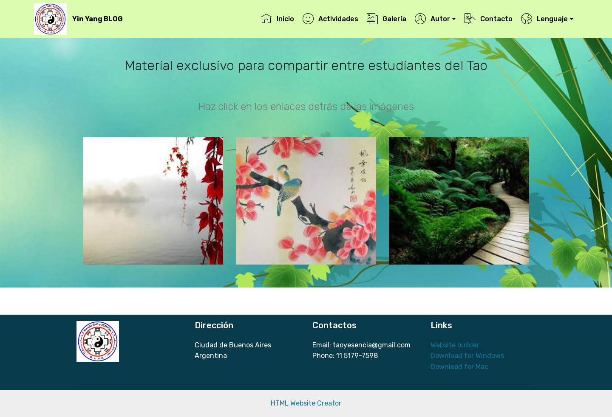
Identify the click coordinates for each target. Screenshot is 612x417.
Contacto (488, 19)
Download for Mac (459, 367)
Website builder (455, 345)
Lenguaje (544, 19)
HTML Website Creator (306, 403)
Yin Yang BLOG (97, 19)
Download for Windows (467, 356)
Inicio (277, 19)
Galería (386, 19)
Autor (432, 19)
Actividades (330, 19)
